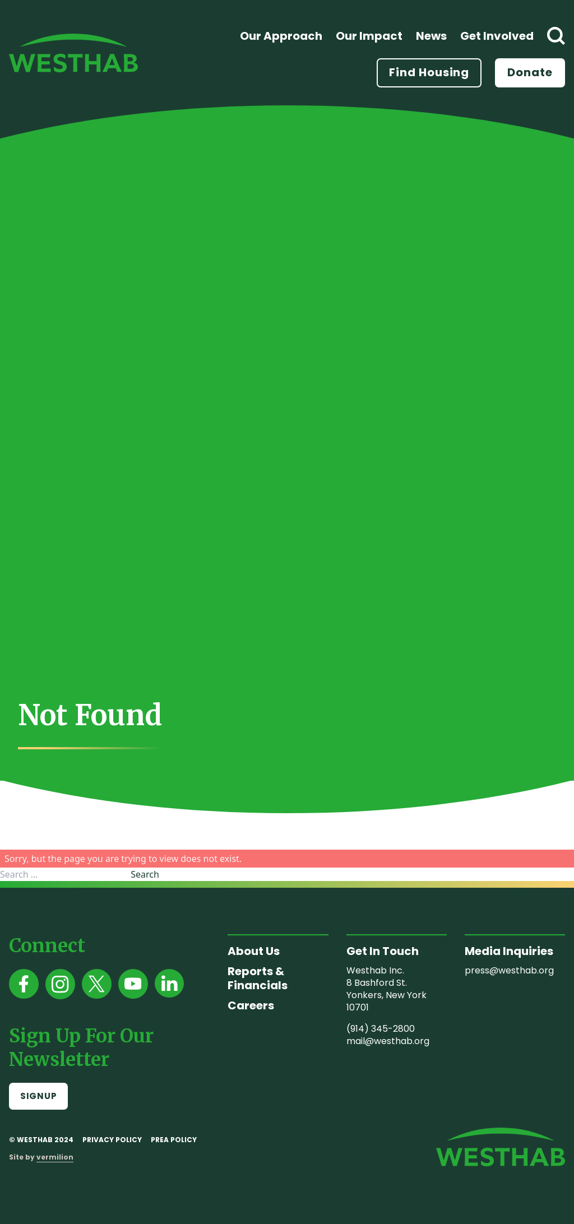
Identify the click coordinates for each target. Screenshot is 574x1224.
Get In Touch (382, 951)
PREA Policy (174, 1139)
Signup (38, 1096)
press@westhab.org (509, 970)
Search (145, 874)
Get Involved (497, 36)
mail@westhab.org (387, 1041)
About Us (254, 951)
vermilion (54, 1157)
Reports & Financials (258, 978)
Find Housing (429, 72)
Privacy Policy (112, 1139)
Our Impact (369, 36)
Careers (251, 1005)
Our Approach (281, 36)
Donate (530, 72)
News (431, 36)
